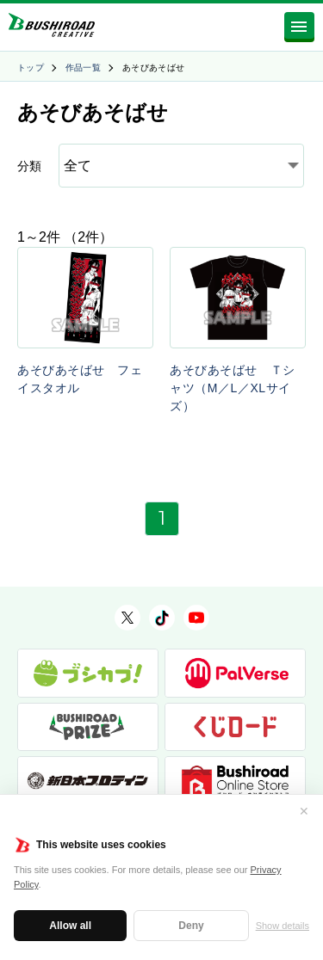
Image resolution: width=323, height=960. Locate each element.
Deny (190, 926)
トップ (30, 67)
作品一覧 (83, 67)
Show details (282, 925)
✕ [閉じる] (304, 811)
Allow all (70, 926)
